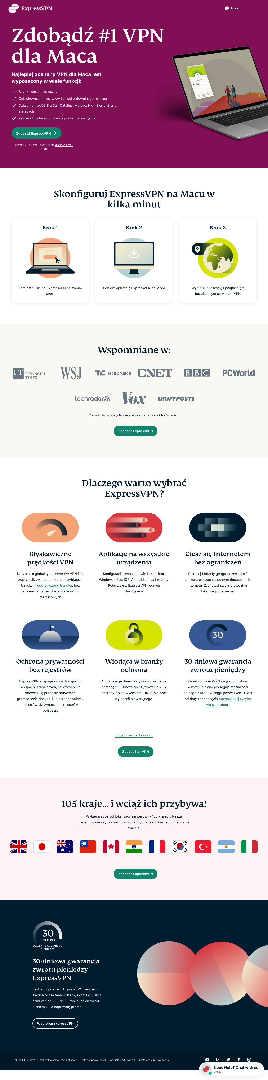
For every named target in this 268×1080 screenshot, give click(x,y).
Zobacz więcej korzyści (134, 738)
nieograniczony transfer (53, 589)
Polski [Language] (227, 8)
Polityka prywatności (93, 1069)
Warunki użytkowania (122, 1069)
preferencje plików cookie (154, 1069)
